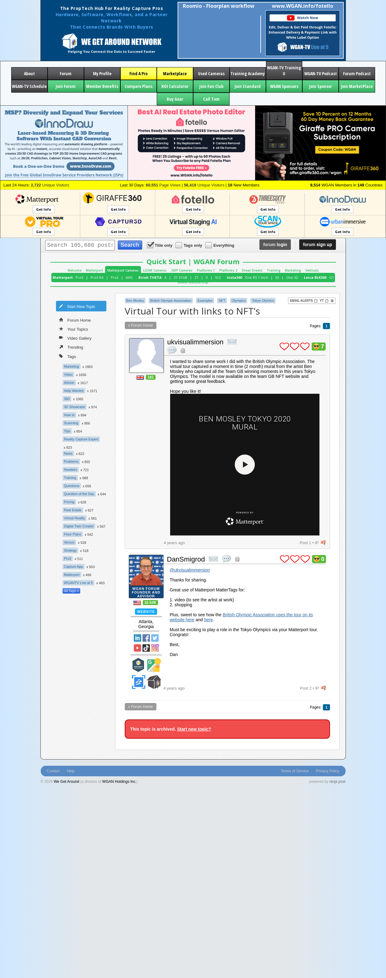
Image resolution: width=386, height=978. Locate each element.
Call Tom (211, 99)
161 (150, 377)
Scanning (71, 423)
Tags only (189, 245)
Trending (71, 347)
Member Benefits (102, 86)
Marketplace (175, 73)
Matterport (94, 270)
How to (69, 415)
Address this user (182, 350)
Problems (71, 461)
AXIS (129, 277)
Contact (53, 771)
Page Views (163, 185)
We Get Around (66, 781)
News (68, 453)
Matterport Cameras (123, 270)
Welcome (74, 270)
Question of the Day (79, 494)
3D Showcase (74, 407)
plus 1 (284, 346)
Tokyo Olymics (263, 300)
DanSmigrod (186, 559)
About (29, 73)
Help (71, 771)
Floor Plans (72, 534)
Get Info (43, 209)
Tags (67, 356)
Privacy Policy (327, 771)
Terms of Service (295, 771)
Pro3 (79, 277)
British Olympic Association (170, 300)
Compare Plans (138, 86)
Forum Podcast (357, 73)
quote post (172, 350)
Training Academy (247, 73)
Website (146, 611)
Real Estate (73, 510)
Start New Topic (77, 306)
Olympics (239, 300)
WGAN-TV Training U (284, 70)
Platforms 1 (206, 270)
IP (317, 542)
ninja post (337, 781)
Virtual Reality (74, 518)
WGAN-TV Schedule (29, 86)
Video (68, 374)
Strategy (70, 550)
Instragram (155, 648)
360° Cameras (182, 270)
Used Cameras (211, 73)
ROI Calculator (174, 86)
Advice (69, 382)
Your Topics (73, 329)
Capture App (73, 566)
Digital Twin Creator (79, 526)
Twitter (155, 638)
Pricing (69, 502)
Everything (220, 245)
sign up (317, 244)
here (208, 619)
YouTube (137, 648)
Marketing (293, 270)
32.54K (150, 602)
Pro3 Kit (97, 277)
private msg (232, 342)
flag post (323, 542)
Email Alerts (303, 301)
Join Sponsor (320, 86)
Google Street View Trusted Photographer (154, 665)
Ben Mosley (135, 300)
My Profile (102, 73)
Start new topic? (194, 729)
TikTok (146, 648)
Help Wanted (74, 391)
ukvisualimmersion (195, 342)
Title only (160, 245)
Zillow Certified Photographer (138, 682)
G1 (331, 277)
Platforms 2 (228, 270)
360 (67, 399)
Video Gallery (75, 338)
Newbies (70, 469)
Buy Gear (175, 99)
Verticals (312, 270)
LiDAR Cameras (155, 270)
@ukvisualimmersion (190, 569)
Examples (205, 300)
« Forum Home (140, 325)
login (275, 244)
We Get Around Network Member (154, 682)
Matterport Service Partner (138, 665)
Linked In (137, 638)
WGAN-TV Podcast (320, 73)
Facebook (146, 638)
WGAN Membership (193, 282)
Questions (72, 486)
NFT (222, 300)
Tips (67, 431)
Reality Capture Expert (81, 439)
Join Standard (248, 86)
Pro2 (115, 277)
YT (324, 301)
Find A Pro (138, 73)
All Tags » (71, 591)
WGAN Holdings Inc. (119, 781)
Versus (69, 542)
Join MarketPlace (357, 86)
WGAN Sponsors (284, 86)
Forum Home (75, 320)
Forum (66, 73)
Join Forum (66, 86)
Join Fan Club (211, 86)
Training (274, 270)
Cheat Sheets (252, 270)
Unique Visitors (50, 185)
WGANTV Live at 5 (78, 583)
